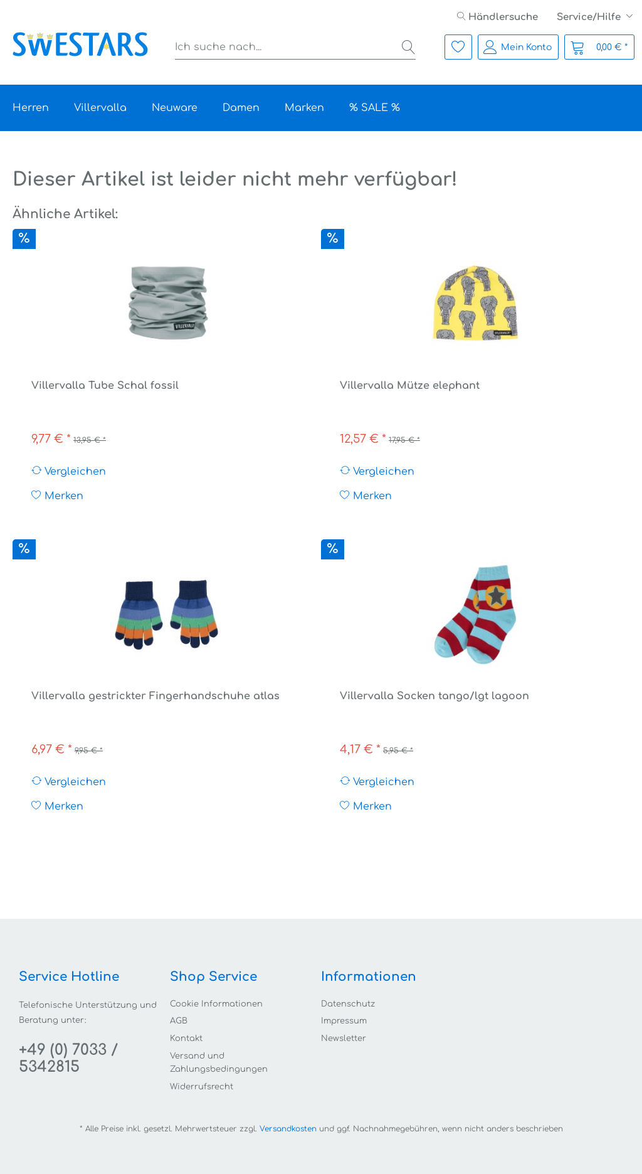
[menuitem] (497, 17)
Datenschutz (348, 1004)
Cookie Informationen (216, 1004)
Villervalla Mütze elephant (410, 385)
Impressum (344, 1021)
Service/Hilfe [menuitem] (590, 17)
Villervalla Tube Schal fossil (105, 385)
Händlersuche (497, 17)
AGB (178, 1021)
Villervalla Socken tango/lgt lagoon (434, 696)
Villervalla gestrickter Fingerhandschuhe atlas (155, 696)
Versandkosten (288, 1128)
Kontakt (186, 1038)
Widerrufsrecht (201, 1086)
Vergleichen (68, 471)
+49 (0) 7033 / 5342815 (68, 1059)
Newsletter (343, 1038)
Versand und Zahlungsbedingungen (219, 1063)
